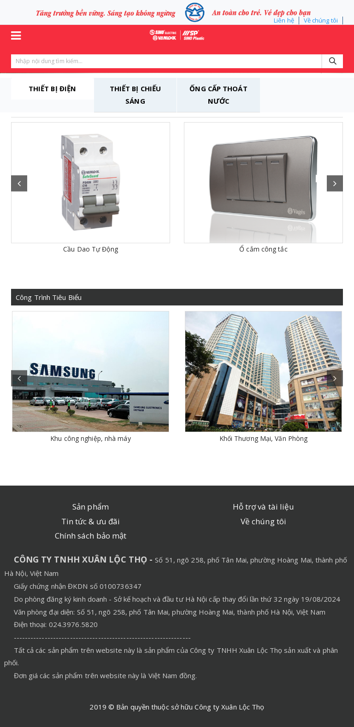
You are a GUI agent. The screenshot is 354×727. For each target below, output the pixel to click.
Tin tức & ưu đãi (90, 521)
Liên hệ (284, 20)
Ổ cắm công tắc (263, 249)
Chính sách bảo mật (91, 535)
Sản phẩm (90, 506)
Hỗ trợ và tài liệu (264, 506)
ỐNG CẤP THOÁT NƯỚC (218, 95)
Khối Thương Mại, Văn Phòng (263, 438)
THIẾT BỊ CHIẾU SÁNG (135, 95)
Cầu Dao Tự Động (90, 249)
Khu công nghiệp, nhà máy (90, 438)
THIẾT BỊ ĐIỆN (52, 88)
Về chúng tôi (321, 20)
